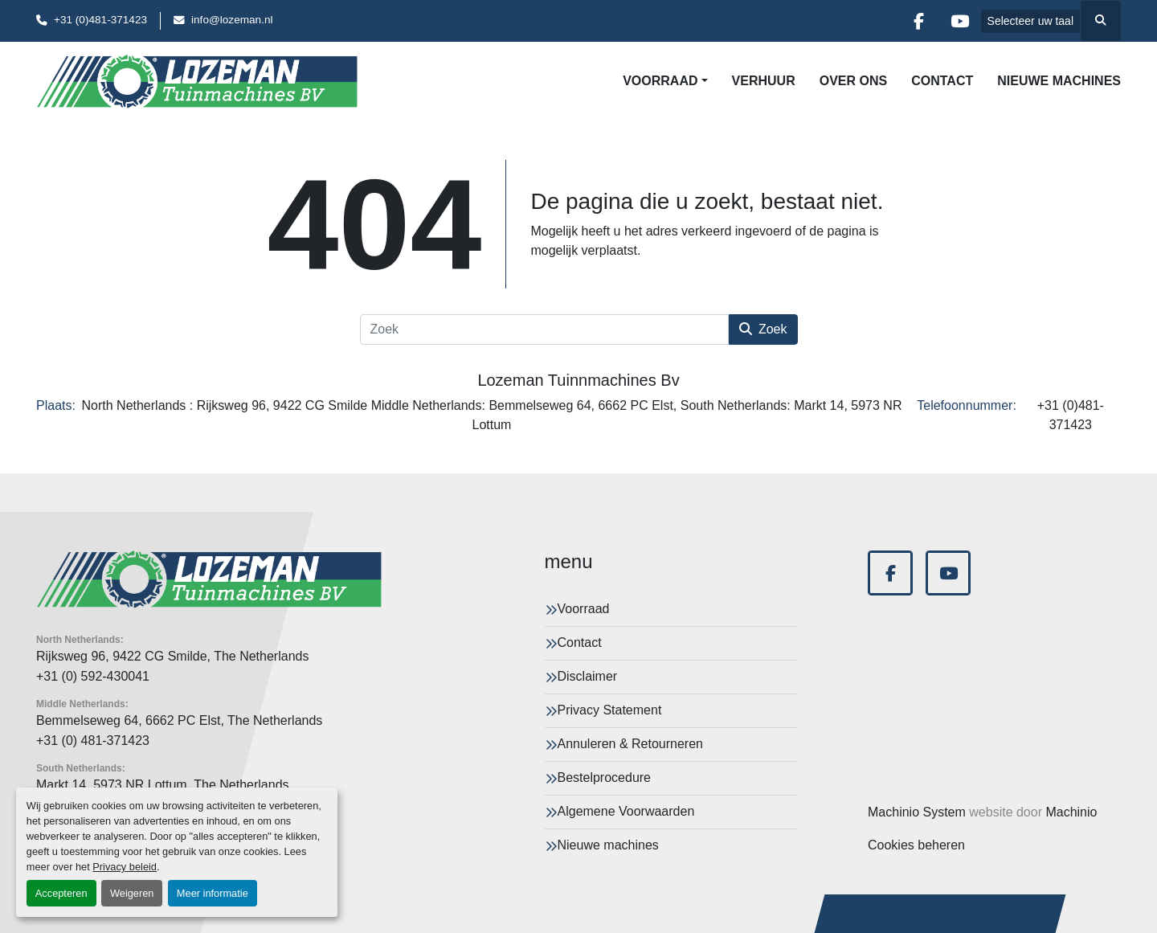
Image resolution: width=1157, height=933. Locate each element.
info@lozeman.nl (231, 20)
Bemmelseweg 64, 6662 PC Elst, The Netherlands (179, 720)
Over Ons (853, 81)
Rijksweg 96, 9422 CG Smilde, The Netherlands (172, 656)
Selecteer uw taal (1030, 20)
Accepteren (61, 893)
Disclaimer (588, 676)
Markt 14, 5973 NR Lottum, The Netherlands (162, 785)
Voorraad (660, 81)
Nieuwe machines (1059, 81)
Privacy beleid (124, 867)
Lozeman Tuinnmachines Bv (578, 380)
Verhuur (763, 81)
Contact (942, 81)
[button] (665, 81)
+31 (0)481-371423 (100, 20)
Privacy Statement (610, 710)
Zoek (763, 329)
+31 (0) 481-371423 (92, 740)
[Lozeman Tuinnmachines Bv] (209, 579)
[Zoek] (544, 329)
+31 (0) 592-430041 (92, 676)
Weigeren (132, 893)
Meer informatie (212, 893)
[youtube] (960, 21)
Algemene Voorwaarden (626, 811)
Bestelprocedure (605, 777)
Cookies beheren (916, 845)
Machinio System (917, 812)
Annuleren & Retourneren (630, 744)
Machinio (1071, 812)
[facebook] (919, 21)
